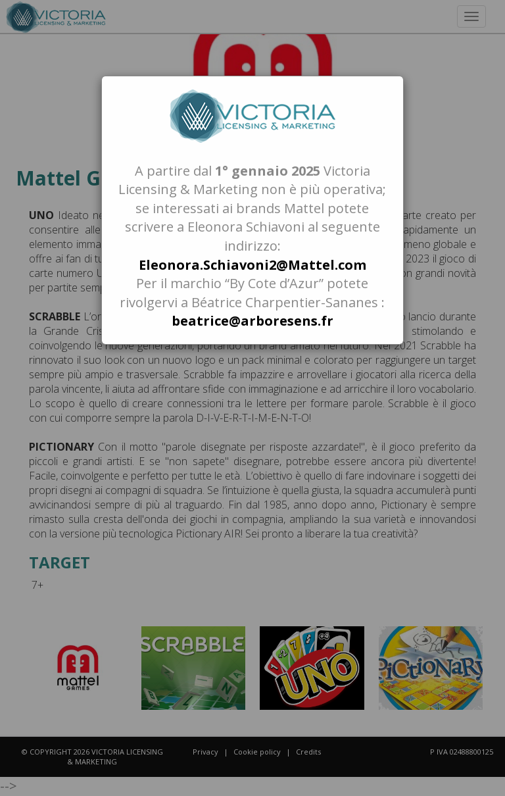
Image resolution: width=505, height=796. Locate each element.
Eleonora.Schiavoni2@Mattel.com (252, 265)
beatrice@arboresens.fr (252, 321)
